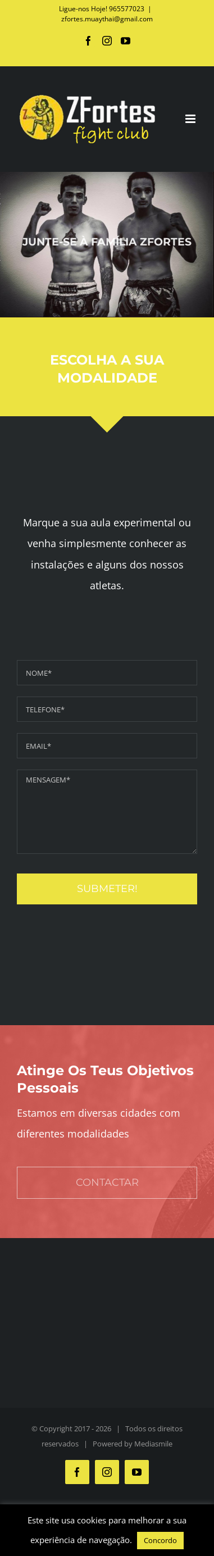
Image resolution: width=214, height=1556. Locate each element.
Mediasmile (153, 1444)
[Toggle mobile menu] (191, 119)
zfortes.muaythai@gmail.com (107, 19)
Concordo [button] (160, 1540)
